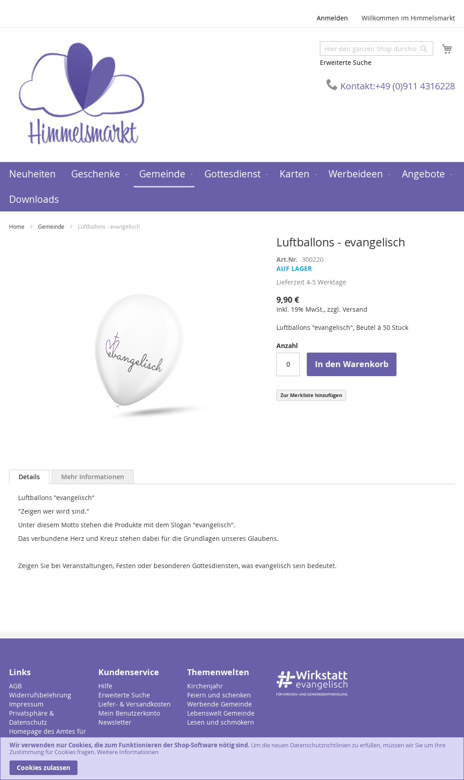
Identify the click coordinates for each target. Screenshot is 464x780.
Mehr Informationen (92, 476)
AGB (15, 686)
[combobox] (376, 48)
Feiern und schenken (219, 695)
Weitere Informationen (128, 752)
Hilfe (105, 686)
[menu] (232, 186)
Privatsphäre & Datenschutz (31, 717)
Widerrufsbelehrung (40, 695)
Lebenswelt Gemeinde (221, 713)
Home (16, 226)
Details (29, 476)
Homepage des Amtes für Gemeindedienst (47, 736)
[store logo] (81, 94)
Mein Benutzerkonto (129, 713)
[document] (232, 758)
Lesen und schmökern (220, 722)
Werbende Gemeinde (219, 704)
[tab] (29, 477)
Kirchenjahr (205, 686)
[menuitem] (32, 174)
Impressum (26, 704)
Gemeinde (51, 226)
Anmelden (332, 18)
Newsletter (114, 722)
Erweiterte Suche (346, 62)
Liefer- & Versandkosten (134, 704)
